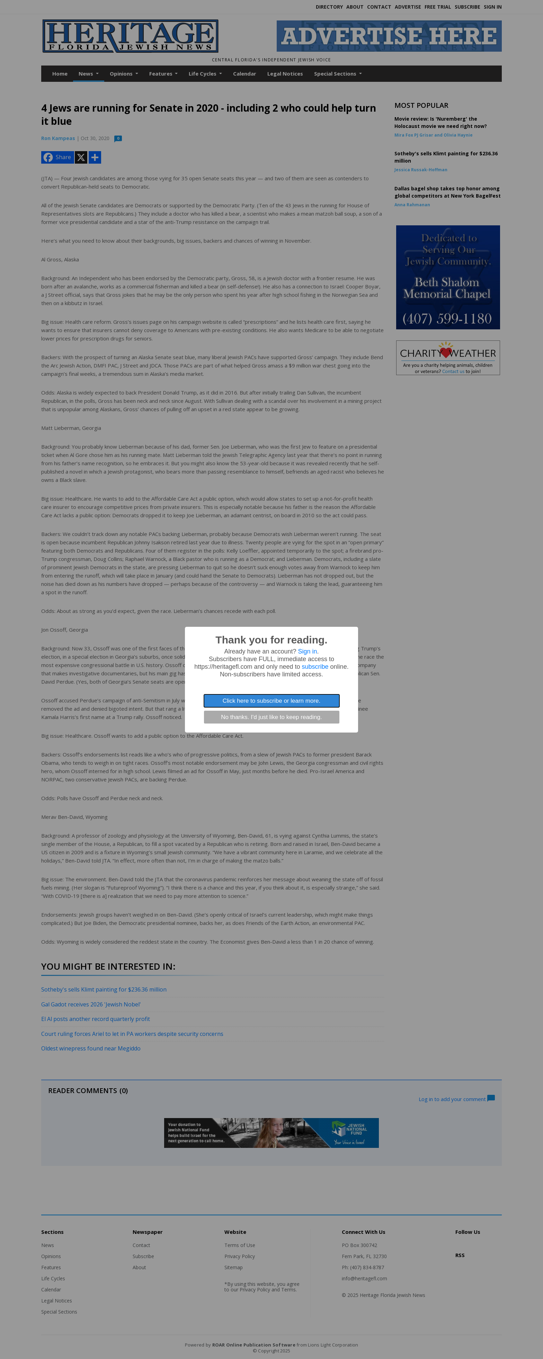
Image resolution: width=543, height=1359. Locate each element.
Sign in (307, 651)
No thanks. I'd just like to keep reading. (271, 717)
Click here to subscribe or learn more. (272, 701)
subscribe (315, 666)
